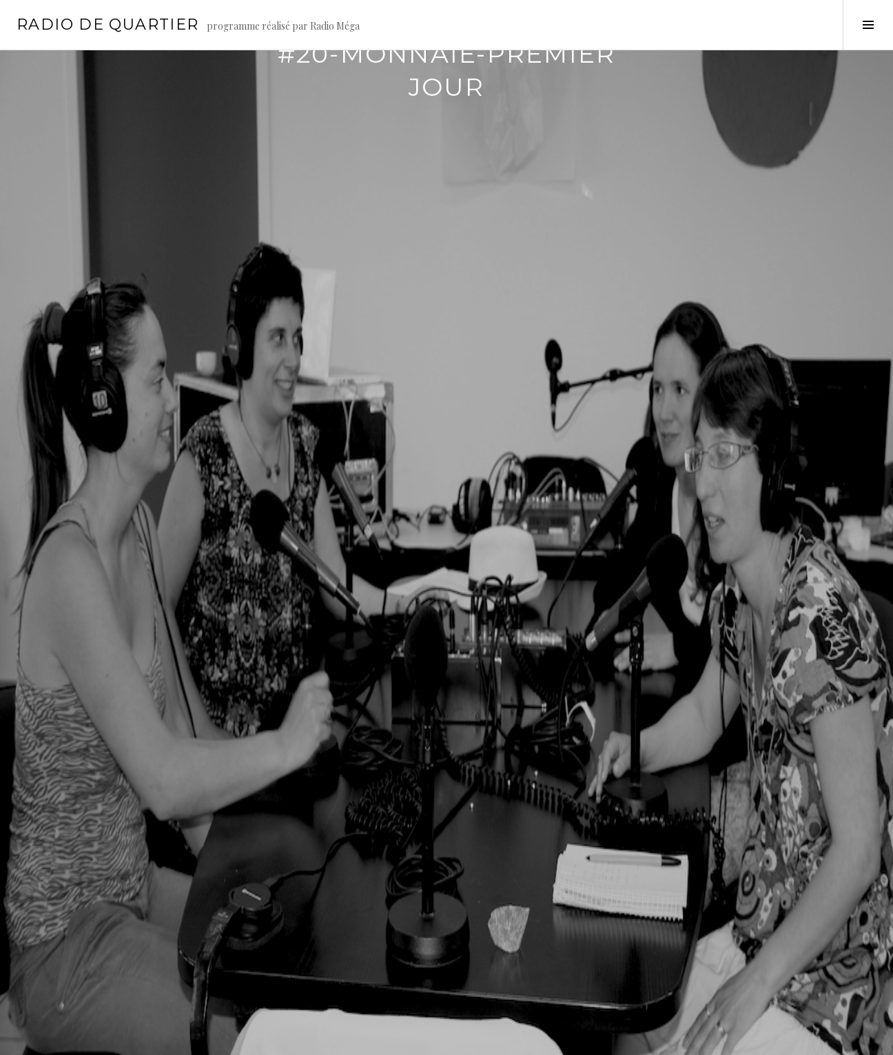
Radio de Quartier (107, 24)
